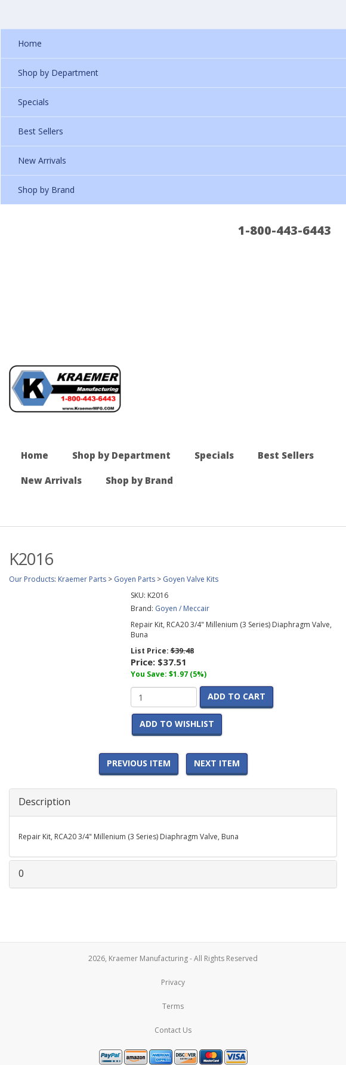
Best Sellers (286, 455)
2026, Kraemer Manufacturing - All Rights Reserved (173, 958)
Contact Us (173, 1030)
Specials (214, 455)
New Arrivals (51, 480)
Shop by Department (121, 455)
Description (44, 801)
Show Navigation (331, 13)
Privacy (173, 982)
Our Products (31, 579)
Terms (173, 1006)
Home (34, 455)
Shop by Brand (139, 480)
